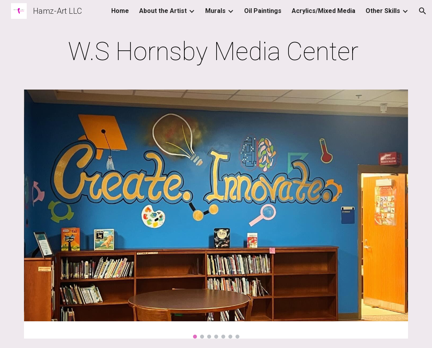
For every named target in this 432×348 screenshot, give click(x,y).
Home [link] (120, 11)
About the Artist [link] (163, 11)
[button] (422, 11)
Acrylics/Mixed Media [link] (323, 11)
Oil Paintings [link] (262, 11)
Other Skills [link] (383, 11)
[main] (216, 52)
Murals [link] (215, 11)
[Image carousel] (216, 214)
